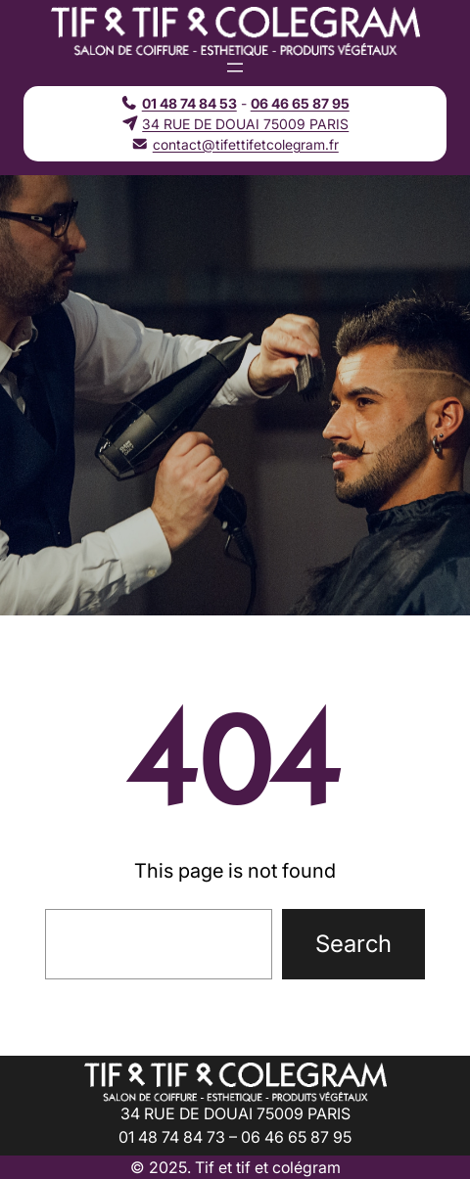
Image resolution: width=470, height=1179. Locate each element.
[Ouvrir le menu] (235, 67)
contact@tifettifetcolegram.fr (246, 144)
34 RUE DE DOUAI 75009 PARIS (245, 123)
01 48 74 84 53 (189, 103)
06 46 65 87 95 (300, 103)
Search (353, 944)
